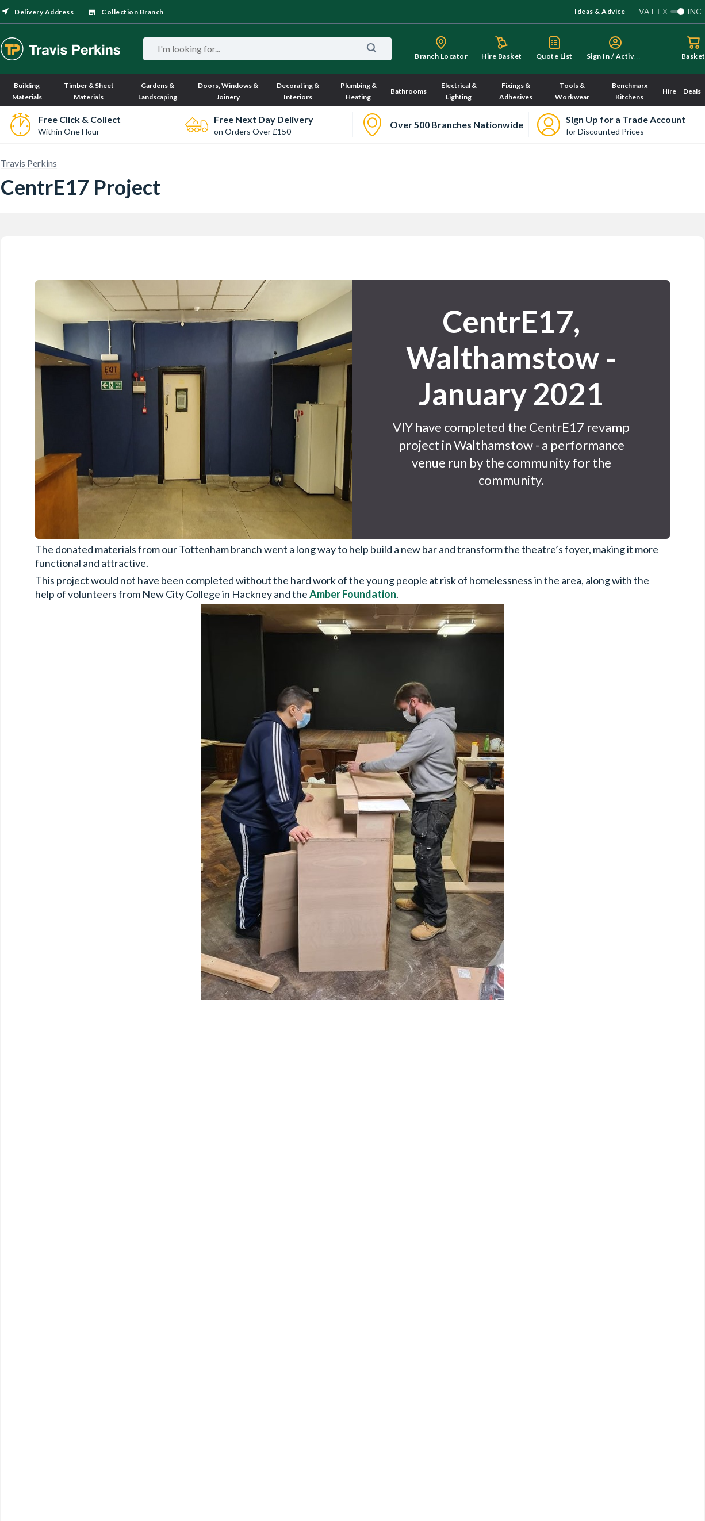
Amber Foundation (352, 594)
